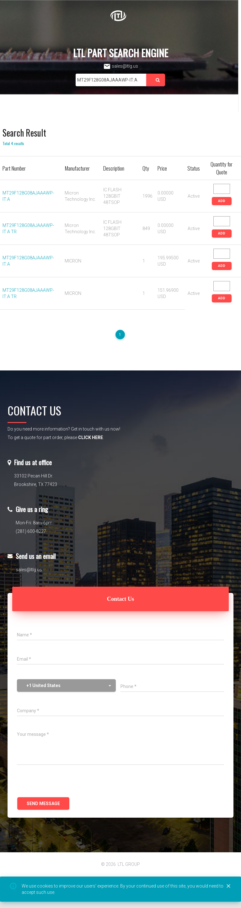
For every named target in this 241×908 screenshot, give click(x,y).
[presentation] (64, 782)
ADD (221, 201)
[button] (66, 685)
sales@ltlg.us (120, 66)
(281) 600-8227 (31, 531)
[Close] (228, 886)
